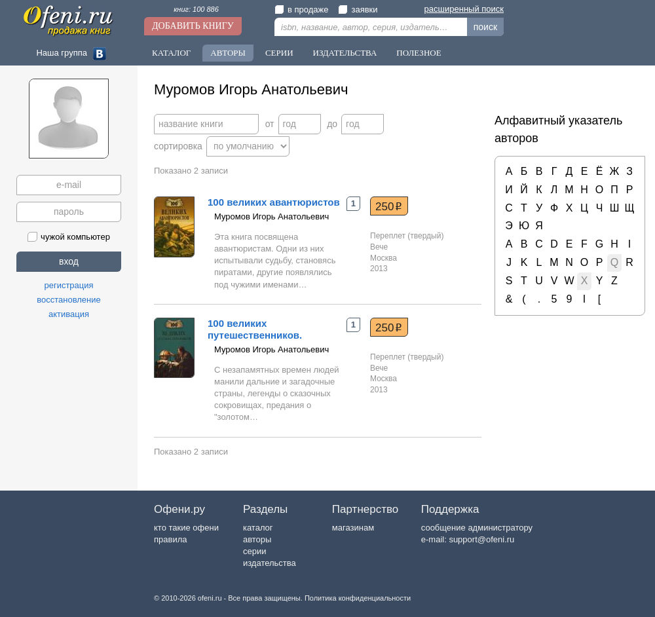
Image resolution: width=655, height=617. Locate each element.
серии (254, 551)
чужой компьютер (69, 237)
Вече (379, 247)
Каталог (171, 53)
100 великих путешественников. (255, 329)
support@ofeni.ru (481, 539)
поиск (485, 27)
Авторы (228, 53)
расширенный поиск (464, 9)
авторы (257, 539)
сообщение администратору (477, 528)
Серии (279, 53)
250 (388, 206)
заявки (357, 9)
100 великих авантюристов (274, 202)
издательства (269, 563)
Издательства (345, 53)
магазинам (353, 528)
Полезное (418, 53)
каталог (258, 528)
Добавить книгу (193, 26)
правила (170, 539)
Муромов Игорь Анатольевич (271, 216)
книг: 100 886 (196, 9)
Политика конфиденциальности (358, 598)
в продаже (301, 9)
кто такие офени (186, 528)
